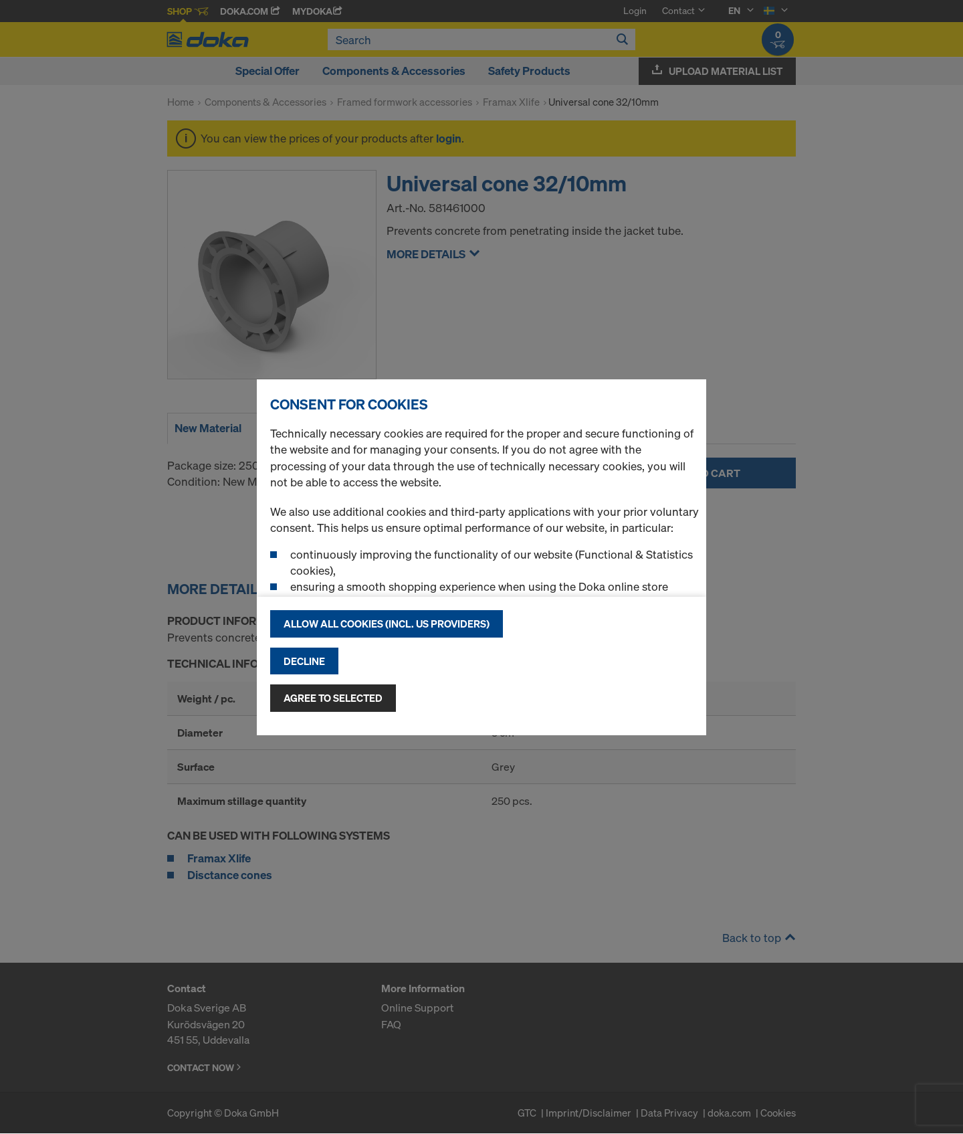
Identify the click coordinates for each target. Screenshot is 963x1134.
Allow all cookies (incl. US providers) (387, 623)
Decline (304, 661)
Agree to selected (333, 697)
